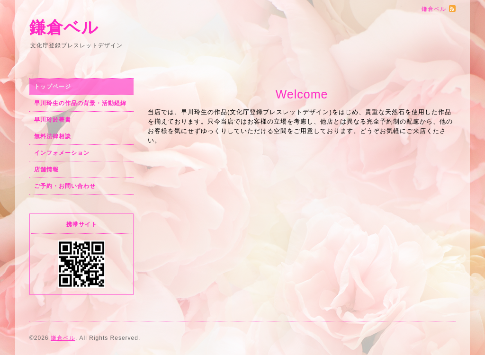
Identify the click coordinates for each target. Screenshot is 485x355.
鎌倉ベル (64, 27)
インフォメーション (62, 153)
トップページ (52, 86)
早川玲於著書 (52, 119)
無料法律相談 (52, 136)
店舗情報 (46, 169)
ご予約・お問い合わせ (65, 186)
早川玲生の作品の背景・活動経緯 (80, 103)
